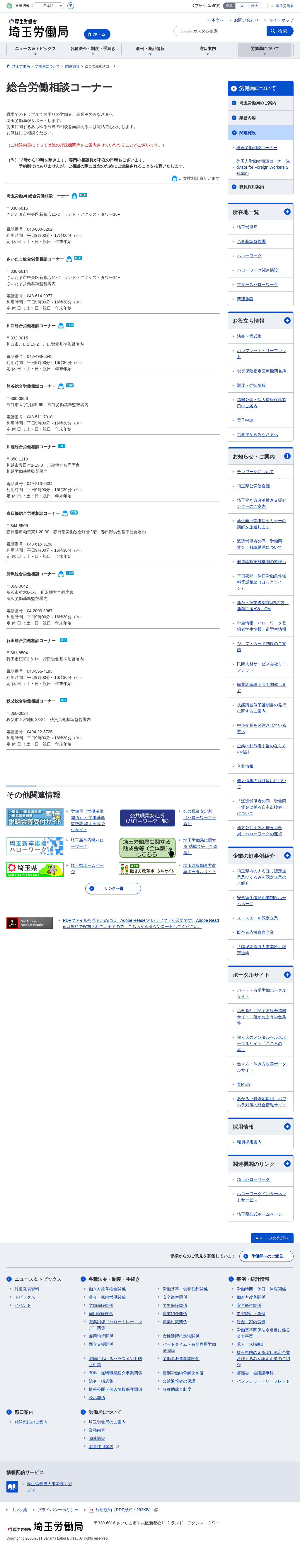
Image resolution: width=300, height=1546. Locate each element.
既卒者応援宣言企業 (255, 932)
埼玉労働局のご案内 (257, 103)
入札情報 (245, 766)
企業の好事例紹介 (262, 855)
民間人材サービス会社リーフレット (261, 667)
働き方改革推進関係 (107, 1289)
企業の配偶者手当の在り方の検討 (261, 748)
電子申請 (245, 420)
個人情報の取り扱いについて (261, 783)
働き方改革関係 (251, 1297)
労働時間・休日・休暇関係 (261, 1289)
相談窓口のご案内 (31, 1422)
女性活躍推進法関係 (181, 1336)
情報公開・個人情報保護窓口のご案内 (261, 402)
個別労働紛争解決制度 (183, 1373)
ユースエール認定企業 (257, 918)
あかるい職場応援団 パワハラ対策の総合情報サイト (261, 1101)
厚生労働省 (285, 6)
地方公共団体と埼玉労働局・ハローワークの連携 (259, 830)
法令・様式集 (249, 336)
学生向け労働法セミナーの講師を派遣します (261, 523)
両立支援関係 (101, 1344)
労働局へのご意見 (267, 1256)
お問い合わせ (246, 20)
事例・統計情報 (253, 1279)
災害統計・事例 (251, 1313)
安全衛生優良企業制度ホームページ (261, 900)
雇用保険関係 (101, 1313)
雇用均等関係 (101, 1336)
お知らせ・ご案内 (262, 456)
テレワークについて (255, 471)
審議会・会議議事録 (255, 1373)
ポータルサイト (262, 975)
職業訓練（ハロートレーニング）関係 (115, 1324)
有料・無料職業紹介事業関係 (115, 1373)
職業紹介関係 (175, 1313)
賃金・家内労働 (251, 1321)
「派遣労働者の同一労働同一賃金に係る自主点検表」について (261, 807)
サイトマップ (281, 20)
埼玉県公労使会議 (253, 486)
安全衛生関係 (175, 1297)
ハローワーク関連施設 (257, 270)
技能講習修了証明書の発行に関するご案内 (261, 708)
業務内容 (247, 117)
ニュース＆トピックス (38, 1279)
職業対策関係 (175, 1321)
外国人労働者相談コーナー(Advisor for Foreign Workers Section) (263, 167)
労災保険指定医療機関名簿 (261, 371)
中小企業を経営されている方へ (261, 728)
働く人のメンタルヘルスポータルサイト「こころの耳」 (261, 1043)
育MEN (243, 1084)
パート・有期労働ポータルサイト (261, 993)
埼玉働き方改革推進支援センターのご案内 (261, 503)
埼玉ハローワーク (253, 1179)
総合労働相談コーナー (256, 147)
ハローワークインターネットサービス (261, 1196)
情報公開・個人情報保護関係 (115, 1389)
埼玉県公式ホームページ (259, 1214)
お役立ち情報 (262, 320)
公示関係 (97, 1397)
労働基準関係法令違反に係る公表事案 (263, 1333)
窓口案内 (24, 1412)
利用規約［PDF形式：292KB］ (123, 1509)
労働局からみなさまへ (257, 434)
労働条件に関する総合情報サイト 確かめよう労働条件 (261, 1016)
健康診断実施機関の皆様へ (261, 561)
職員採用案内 (251, 186)
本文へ (218, 20)
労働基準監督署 (251, 241)
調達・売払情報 (251, 385)
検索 (283, 31)
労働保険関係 (101, 1305)
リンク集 (19, 1509)
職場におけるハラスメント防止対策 (115, 1361)
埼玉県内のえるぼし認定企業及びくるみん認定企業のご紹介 (261, 877)
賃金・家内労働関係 (107, 1297)
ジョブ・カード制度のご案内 (261, 646)
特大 (254, 6)
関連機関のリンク (262, 1163)
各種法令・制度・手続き (114, 1279)
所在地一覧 (262, 211)
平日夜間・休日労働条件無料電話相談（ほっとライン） (261, 582)
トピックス (25, 1297)
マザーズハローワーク (257, 284)
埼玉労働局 (247, 227)
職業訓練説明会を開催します (261, 687)
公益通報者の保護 (179, 1381)
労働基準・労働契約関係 (185, 1289)
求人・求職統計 (251, 1344)
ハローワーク (249, 255)
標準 (229, 6)
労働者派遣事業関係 (181, 1358)
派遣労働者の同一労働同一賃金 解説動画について (261, 544)
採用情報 (262, 1126)
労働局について (257, 88)
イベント (23, 1305)
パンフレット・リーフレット (261, 353)
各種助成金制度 (177, 1389)
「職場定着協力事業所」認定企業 (261, 949)
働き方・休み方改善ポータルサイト (261, 1067)
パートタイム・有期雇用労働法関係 (189, 1347)
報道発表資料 (27, 1289)
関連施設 (247, 132)
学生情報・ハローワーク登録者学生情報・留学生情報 (261, 626)
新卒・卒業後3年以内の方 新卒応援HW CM (263, 605)
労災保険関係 (175, 1305)
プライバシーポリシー (58, 1509)
